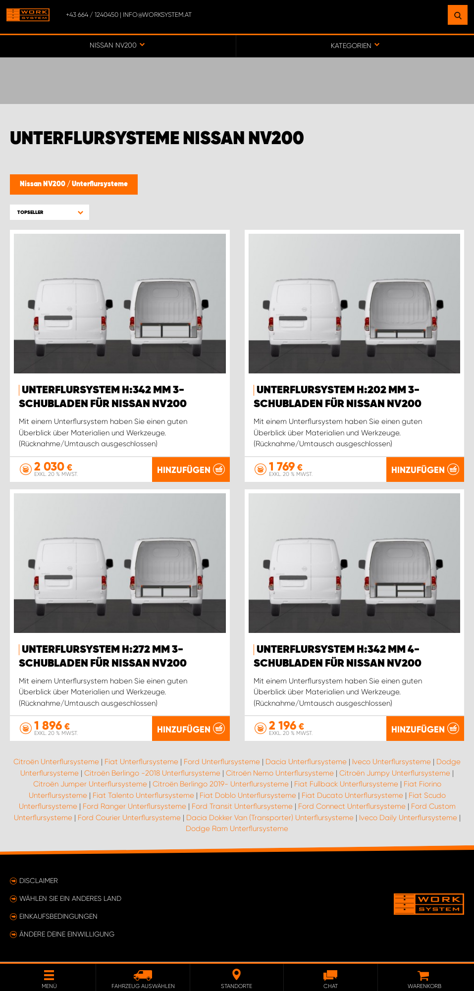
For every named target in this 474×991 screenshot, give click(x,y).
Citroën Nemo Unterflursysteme (280, 773)
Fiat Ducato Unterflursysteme (352, 795)
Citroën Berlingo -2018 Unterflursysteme (152, 773)
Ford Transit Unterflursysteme (242, 806)
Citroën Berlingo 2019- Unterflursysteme (221, 784)
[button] (49, 212)
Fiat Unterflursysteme (141, 762)
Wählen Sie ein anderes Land (70, 899)
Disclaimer (38, 881)
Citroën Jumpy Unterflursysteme (394, 773)
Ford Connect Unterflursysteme (352, 806)
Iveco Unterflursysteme (391, 762)
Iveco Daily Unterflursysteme (408, 818)
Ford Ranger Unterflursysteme (134, 806)
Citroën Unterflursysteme (56, 762)
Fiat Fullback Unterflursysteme (346, 784)
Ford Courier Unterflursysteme (129, 818)
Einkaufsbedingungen (58, 917)
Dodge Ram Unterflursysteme (237, 829)
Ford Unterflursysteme (222, 762)
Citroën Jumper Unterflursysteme (90, 784)
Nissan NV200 (43, 184)
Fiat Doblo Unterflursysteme (248, 795)
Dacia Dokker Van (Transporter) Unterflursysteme (270, 818)
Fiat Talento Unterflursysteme (143, 795)
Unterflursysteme (100, 184)
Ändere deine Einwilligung (66, 935)
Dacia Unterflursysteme (306, 762)
